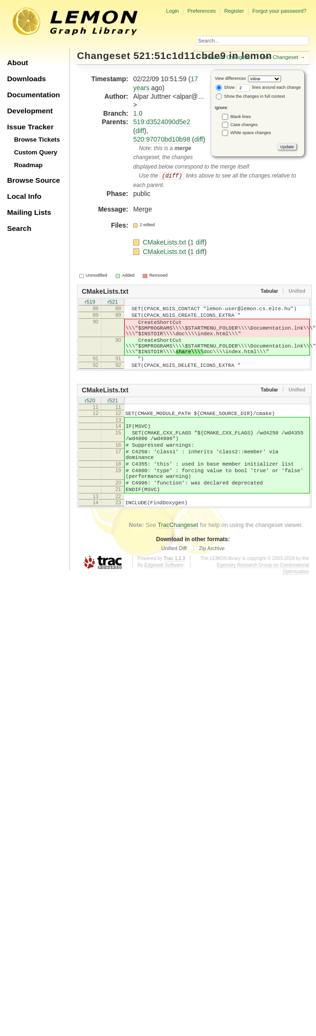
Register (234, 11)
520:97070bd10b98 (161, 139)
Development (30, 111)
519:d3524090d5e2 (161, 122)
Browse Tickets (37, 139)
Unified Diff (174, 583)
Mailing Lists (29, 212)
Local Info (24, 196)
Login (172, 11)
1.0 (137, 113)
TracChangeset (178, 560)
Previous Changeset (228, 57)
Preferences (202, 11)
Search (19, 228)
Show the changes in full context (250, 96)
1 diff (197, 242)
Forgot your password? (279, 11)
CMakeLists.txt (165, 242)
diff (140, 131)
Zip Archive (211, 583)
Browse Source (33, 180)
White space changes (251, 132)
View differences (230, 78)
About (17, 63)
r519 (90, 302)
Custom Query (36, 152)
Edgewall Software (163, 600)
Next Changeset (279, 57)
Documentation (33, 95)
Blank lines (241, 116)
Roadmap (28, 165)
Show (225, 87)
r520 (90, 417)
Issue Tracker (30, 127)
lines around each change (269, 87)
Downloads (26, 79)
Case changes (244, 124)
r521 (112, 302)
